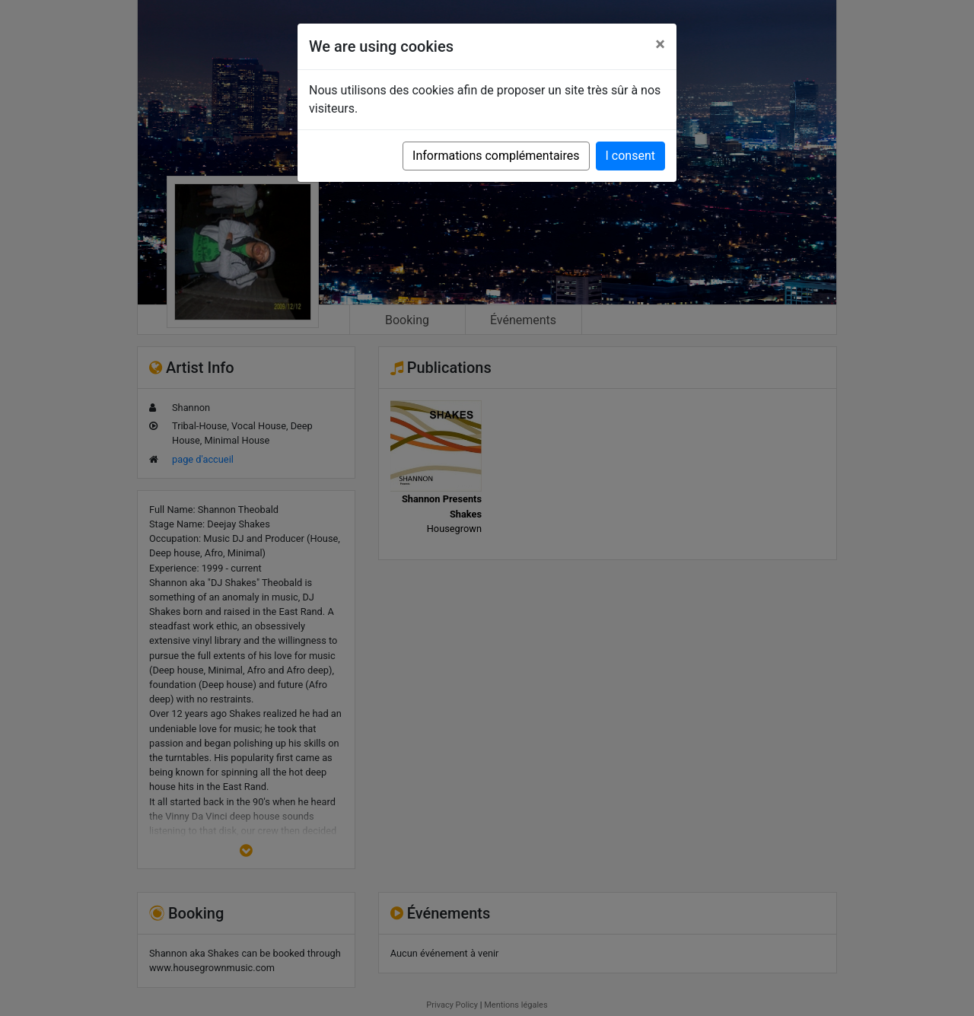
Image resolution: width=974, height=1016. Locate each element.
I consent (630, 155)
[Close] (660, 44)
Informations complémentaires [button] (495, 155)
